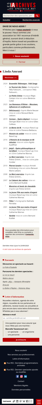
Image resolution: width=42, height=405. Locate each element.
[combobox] (18, 15)
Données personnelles (21, 389)
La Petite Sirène (15, 96)
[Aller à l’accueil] (21, 11)
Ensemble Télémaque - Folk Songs (23, 83)
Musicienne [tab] (11, 78)
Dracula (6, 285)
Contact (21, 381)
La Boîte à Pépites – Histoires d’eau (16, 288)
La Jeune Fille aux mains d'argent (23, 192)
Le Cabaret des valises (18, 180)
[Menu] (39, 402)
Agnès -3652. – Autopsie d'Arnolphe (16, 281)
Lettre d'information (21, 359)
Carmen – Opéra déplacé (19, 119)
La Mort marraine (16, 157)
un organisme (27, 332)
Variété (12, 215)
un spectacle (11, 332)
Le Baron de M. (15, 127)
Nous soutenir (21, 56)
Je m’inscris (21, 340)
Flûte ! (11, 201)
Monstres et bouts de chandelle (22, 186)
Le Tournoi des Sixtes (18, 87)
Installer (6, 20)
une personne (12, 335)
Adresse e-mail (9, 315)
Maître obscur (8, 278)
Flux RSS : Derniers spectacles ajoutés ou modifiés (21, 370)
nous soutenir (24, 29)
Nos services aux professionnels (21, 354)
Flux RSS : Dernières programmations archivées (21, 364)
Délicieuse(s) (14, 110)
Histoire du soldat (16, 133)
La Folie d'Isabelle (10, 267)
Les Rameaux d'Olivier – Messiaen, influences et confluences (23, 105)
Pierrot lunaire (15, 165)
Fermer (20, 62)
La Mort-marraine (16, 174)
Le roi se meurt (8, 275)
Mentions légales (21, 385)
